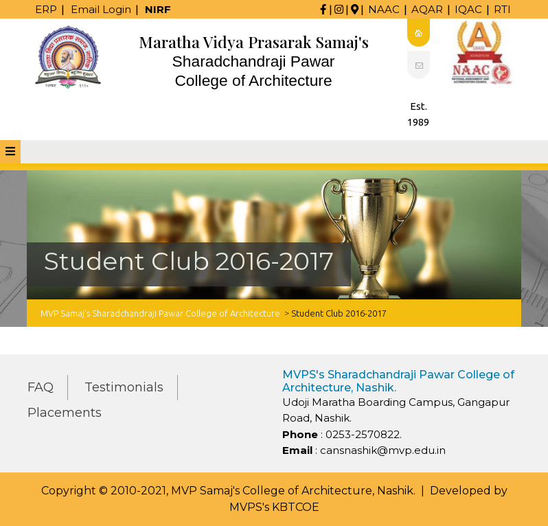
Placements (64, 412)
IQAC (468, 9)
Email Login (101, 9)
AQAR (427, 9)
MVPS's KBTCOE (274, 507)
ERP (46, 9)
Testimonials (123, 387)
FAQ (40, 387)
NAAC (384, 9)
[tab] (10, 152)
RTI (502, 9)
